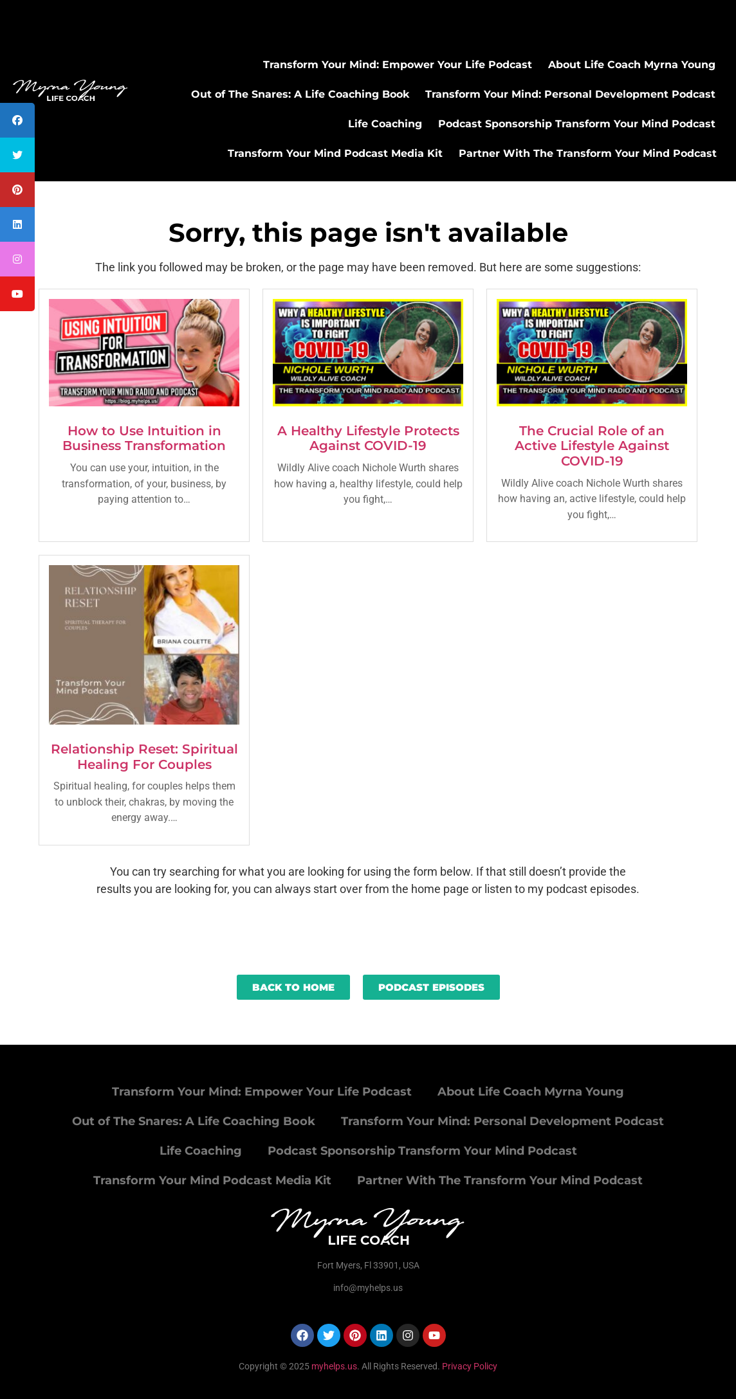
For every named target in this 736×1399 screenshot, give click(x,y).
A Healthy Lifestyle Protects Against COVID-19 (368, 438)
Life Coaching (385, 124)
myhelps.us (333, 1366)
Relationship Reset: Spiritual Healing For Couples (144, 756)
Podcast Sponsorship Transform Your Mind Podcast (576, 124)
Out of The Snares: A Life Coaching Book (300, 94)
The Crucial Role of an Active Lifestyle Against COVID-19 (592, 446)
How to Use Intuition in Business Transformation (144, 438)
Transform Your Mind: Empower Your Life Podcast (397, 65)
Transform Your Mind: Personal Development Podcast (570, 94)
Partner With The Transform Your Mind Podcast (588, 153)
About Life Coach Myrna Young (631, 65)
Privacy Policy (469, 1366)
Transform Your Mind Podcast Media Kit (335, 153)
